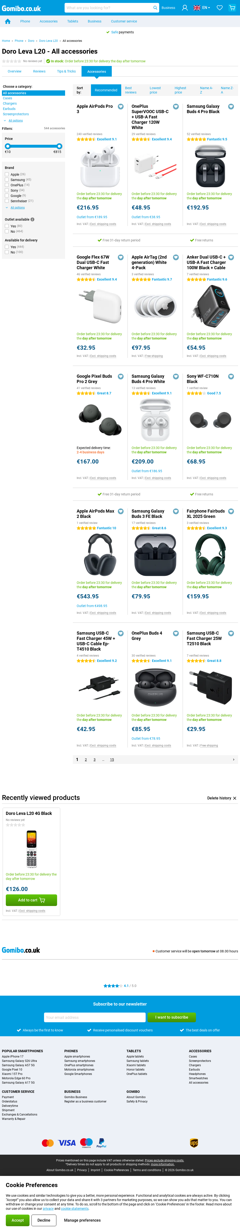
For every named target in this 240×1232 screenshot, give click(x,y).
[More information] (32, 219)
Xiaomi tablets (136, 1065)
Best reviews (128, 89)
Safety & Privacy (137, 1101)
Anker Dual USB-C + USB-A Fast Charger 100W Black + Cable (206, 262)
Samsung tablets (138, 1061)
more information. (163, 1164)
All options (13, 121)
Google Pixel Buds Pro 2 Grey (94, 379)
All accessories (72, 41)
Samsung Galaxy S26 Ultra (19, 1061)
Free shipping (154, 356)
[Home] (7, 21)
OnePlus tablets (137, 1074)
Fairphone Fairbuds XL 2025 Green (206, 513)
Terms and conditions (147, 1170)
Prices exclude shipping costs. (164, 1160)
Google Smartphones (78, 1074)
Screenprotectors (200, 1061)
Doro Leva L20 (48, 41)
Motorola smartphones (79, 1069)
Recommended (104, 88)
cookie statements (75, 1208)
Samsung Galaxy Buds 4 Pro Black (203, 109)
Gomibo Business (75, 1097)
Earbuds (194, 1069)
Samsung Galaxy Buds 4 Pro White (148, 379)
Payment (8, 1097)
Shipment (8, 1110)
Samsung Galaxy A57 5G (18, 1065)
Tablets (72, 21)
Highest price (178, 89)
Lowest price (153, 89)
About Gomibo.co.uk (59, 1170)
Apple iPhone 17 (12, 1056)
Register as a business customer (85, 1101)
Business (94, 21)
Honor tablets (135, 1069)
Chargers (195, 1065)
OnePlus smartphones (78, 1065)
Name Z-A (225, 89)
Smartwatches (198, 1078)
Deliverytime (10, 1106)
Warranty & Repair (13, 1119)
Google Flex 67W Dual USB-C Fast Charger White (93, 262)
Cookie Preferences (116, 1170)
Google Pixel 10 (12, 1069)
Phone (25, 21)
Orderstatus (9, 1101)
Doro (31, 41)
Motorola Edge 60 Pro (16, 1078)
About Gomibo (136, 1097)
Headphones (197, 1074)
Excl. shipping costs (103, 224)
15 (112, 759)
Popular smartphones (22, 1051)
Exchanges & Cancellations (19, 1114)
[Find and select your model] (112, 8)
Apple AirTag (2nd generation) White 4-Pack (149, 262)
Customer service (124, 21)
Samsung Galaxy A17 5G (18, 1082)
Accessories (49, 21)
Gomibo (133, 1092)
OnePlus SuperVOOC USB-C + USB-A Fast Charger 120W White (150, 117)
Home (6, 41)
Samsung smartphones (79, 1061)
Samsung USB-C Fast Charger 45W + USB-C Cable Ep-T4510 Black (96, 641)
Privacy (82, 1170)
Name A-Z (204, 89)
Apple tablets (135, 1056)
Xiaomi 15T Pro (12, 1074)
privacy (48, 1208)
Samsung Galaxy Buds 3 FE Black (148, 513)
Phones (71, 1051)
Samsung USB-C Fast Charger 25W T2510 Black (204, 638)
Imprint (95, 1170)
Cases (193, 1056)
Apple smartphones (77, 1056)
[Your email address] (95, 1017)
